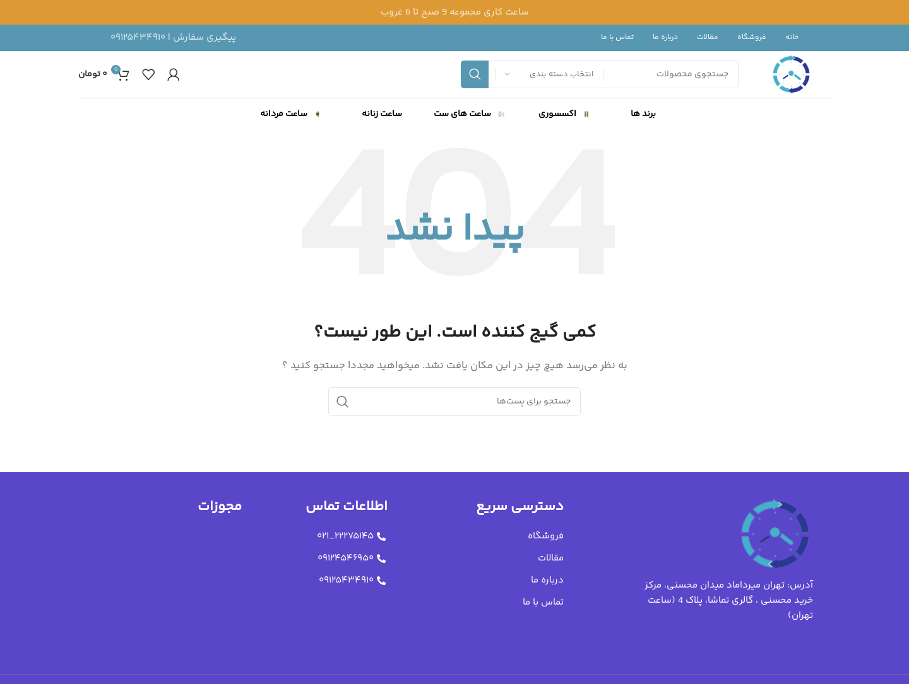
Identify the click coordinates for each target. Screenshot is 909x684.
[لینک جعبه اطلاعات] (173, 37)
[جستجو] (454, 401)
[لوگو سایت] (791, 74)
